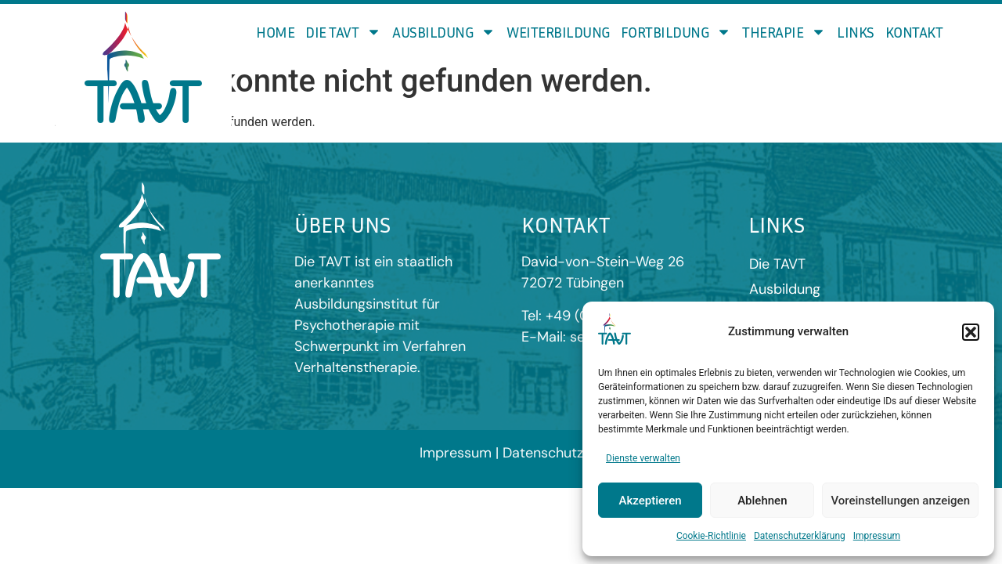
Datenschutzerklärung (799, 535)
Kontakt (914, 32)
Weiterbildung (558, 32)
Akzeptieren (650, 501)
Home (275, 32)
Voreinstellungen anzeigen (900, 501)
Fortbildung (676, 31)
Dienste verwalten (643, 458)
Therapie (784, 31)
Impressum (876, 535)
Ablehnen (762, 501)
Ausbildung (444, 31)
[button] (971, 332)
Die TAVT (343, 31)
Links (855, 32)
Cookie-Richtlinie (711, 535)
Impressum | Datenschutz (501, 452)
